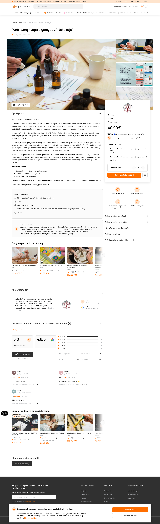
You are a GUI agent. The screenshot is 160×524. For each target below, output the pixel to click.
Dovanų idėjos (26, 13)
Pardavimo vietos (136, 1)
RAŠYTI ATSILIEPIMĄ (22, 354)
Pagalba (146, 1)
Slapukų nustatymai (130, 516)
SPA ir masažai (101, 13)
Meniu (15, 13)
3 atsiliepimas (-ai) (24, 35)
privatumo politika (29, 501)
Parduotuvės (108, 494)
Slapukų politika (30, 518)
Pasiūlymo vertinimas (19, 330)
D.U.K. (126, 1)
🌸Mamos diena (69, 13)
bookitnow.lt (131, 498)
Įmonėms (119, 1)
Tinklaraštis (85, 494)
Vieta (37, 13)
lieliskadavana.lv (132, 494)
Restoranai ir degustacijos (116, 13)
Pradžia (21, 23)
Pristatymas (108, 491)
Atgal (15, 23)
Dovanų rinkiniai (132, 13)
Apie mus (84, 498)
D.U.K (106, 502)
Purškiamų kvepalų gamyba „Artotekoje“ (38, 23)
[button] (102, 255)
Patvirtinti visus (130, 510)
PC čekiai (58, 13)
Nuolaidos (48, 13)
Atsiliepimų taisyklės (22, 358)
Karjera (83, 491)
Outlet (79, 13)
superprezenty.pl (132, 491)
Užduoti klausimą (22, 464)
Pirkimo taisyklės (109, 498)
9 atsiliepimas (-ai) (92, 303)
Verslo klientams (86, 502)
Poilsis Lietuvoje (88, 13)
